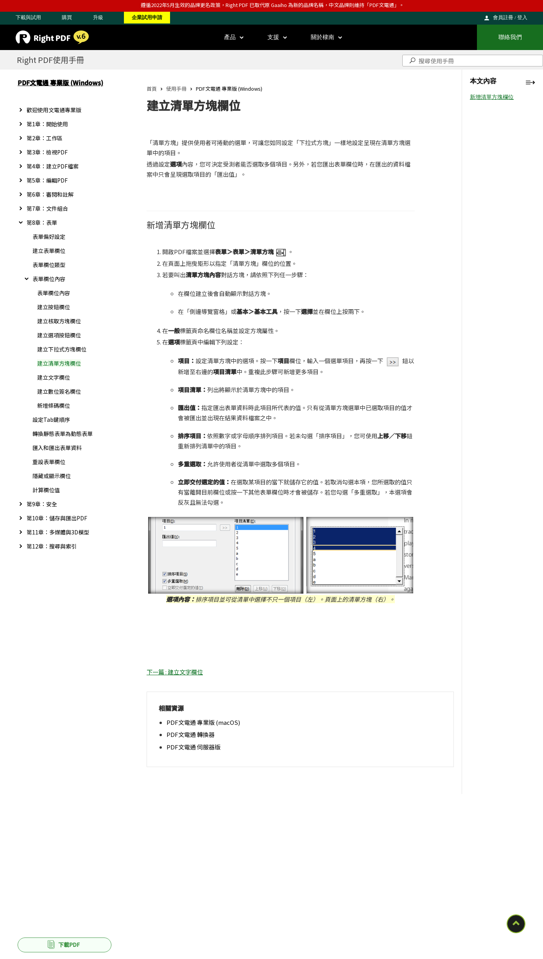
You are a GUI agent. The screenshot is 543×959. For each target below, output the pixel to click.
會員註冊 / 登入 (510, 17)
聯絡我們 (510, 37)
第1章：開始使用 (47, 124)
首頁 (152, 88)
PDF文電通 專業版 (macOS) (203, 722)
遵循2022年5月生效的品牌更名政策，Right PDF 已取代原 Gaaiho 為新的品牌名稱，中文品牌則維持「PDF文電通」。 (272, 5)
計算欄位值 (46, 490)
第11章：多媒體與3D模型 (58, 532)
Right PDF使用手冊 (50, 59)
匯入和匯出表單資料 (57, 448)
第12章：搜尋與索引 (52, 546)
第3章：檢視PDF (47, 152)
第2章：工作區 (45, 138)
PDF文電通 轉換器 (191, 734)
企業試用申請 (147, 17)
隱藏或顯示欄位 (51, 476)
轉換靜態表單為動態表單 (62, 433)
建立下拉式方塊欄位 (61, 349)
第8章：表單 (42, 222)
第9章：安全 (42, 504)
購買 (67, 17)
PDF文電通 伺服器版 (193, 747)
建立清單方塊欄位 (59, 363)
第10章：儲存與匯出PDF (57, 518)
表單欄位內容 (48, 279)
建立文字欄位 (53, 377)
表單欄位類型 (48, 265)
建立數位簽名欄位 (59, 391)
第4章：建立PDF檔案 (53, 166)
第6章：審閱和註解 (50, 194)
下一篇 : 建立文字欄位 (175, 672)
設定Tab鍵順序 (51, 419)
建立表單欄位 (48, 251)
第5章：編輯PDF (47, 180)
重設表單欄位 (48, 462)
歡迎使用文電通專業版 (54, 110)
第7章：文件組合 (47, 208)
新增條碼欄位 (53, 405)
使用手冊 (176, 88)
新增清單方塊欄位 (492, 97)
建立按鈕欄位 (53, 307)
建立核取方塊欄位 (59, 321)
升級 (98, 17)
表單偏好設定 (48, 236)
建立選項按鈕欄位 (59, 335)
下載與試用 (28, 17)
